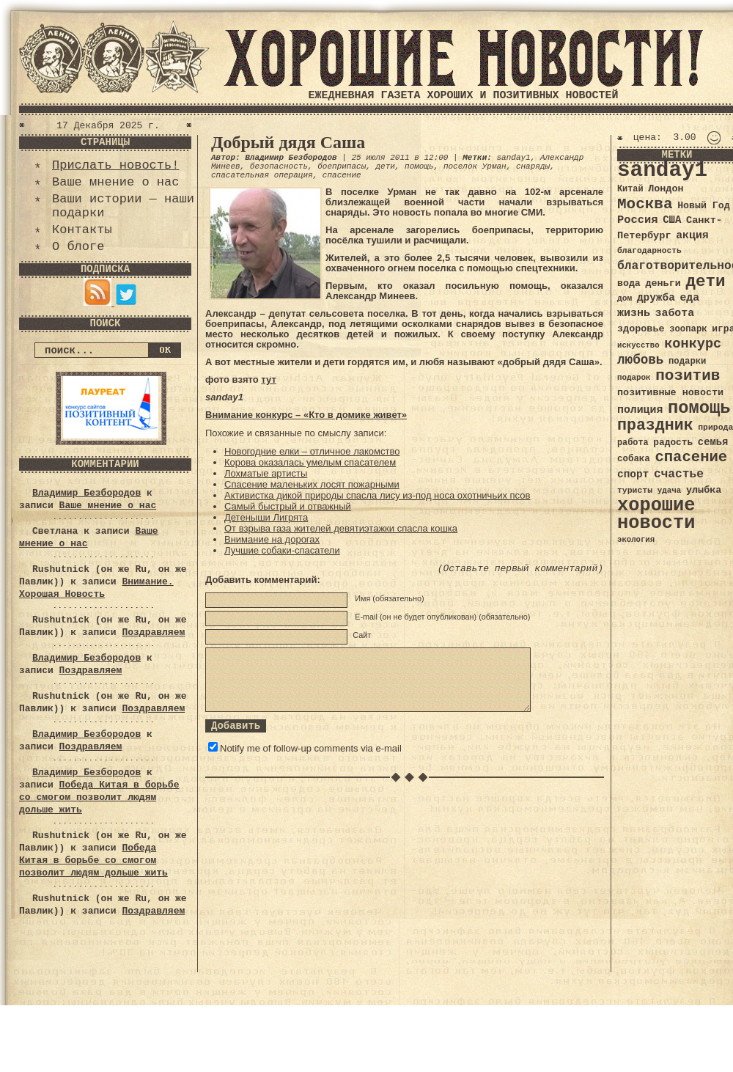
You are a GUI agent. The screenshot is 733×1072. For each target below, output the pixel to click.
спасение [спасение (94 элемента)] (691, 457)
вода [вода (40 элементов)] (629, 283)
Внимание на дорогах (272, 539)
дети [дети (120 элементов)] (705, 281)
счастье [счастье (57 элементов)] (679, 474)
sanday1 (513, 157)
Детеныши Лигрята (266, 517)
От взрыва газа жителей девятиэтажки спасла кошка (340, 528)
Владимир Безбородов (86, 493)
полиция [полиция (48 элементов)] (640, 410)
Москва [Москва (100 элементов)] (645, 204)
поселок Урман (475, 166)
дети (384, 166)
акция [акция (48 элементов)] (692, 235)
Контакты (82, 230)
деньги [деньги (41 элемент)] (662, 283)
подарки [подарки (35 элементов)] (687, 361)
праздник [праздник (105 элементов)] (655, 425)
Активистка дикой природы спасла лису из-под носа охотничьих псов (377, 495)
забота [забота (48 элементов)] (674, 313)
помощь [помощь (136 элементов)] (699, 408)
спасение (342, 175)
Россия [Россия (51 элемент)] (637, 220)
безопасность (279, 166)
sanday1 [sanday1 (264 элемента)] (662, 170)
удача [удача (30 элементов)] (670, 490)
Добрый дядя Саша (288, 142)
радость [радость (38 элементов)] (673, 442)
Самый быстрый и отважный (287, 506)
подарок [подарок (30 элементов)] (634, 377)
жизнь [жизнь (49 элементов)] (633, 313)
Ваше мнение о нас (115, 182)
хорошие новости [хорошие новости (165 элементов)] (656, 514)
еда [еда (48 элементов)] (689, 298)
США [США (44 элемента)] (672, 220)
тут (268, 379)
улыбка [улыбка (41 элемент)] (703, 490)
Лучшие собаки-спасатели (282, 550)
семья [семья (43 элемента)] (713, 442)
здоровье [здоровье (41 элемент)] (641, 328)
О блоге (78, 247)
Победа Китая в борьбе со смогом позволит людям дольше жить (99, 797)
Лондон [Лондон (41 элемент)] (665, 188)
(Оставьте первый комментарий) (520, 568)
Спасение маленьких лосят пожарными (311, 484)
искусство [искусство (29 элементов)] (638, 345)
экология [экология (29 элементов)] (636, 539)
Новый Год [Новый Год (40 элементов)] (703, 205)
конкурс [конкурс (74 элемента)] (692, 344)
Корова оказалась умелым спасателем (310, 462)
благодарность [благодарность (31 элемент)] (649, 250)
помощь (419, 166)
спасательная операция (262, 175)
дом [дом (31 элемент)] (624, 298)
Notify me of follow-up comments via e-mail (311, 748)
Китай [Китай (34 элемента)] (630, 189)
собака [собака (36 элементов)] (633, 459)
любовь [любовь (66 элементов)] (640, 360)
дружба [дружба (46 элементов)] (656, 298)
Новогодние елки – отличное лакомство (311, 451)
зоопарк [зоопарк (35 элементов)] (688, 329)
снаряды (533, 166)
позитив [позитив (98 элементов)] (687, 375)
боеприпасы (341, 166)
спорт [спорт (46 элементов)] (633, 474)
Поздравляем (153, 632)
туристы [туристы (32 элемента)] (634, 490)
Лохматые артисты (265, 473)
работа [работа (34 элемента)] (633, 443)
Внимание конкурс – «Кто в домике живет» (306, 414)
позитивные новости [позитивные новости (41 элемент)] (670, 392)
